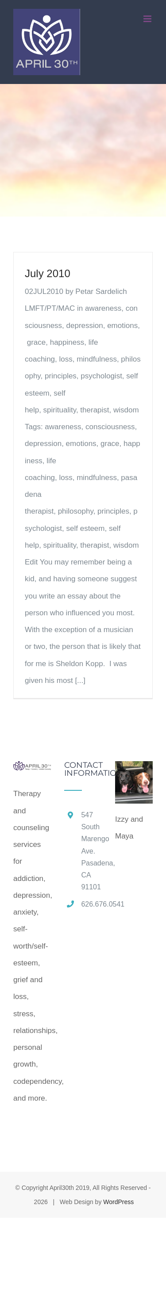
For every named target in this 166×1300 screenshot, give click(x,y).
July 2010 (47, 273)
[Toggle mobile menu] (148, 18)
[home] (32, 769)
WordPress (118, 1201)
